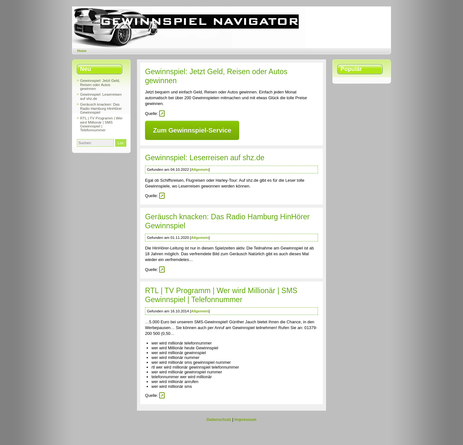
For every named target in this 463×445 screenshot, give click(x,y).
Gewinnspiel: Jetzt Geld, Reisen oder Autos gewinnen (100, 85)
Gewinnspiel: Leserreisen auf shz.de (204, 157)
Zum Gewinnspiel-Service (192, 130)
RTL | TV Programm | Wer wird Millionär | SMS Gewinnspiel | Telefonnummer (101, 124)
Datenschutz (219, 419)
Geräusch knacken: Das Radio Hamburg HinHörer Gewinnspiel (101, 108)
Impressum (245, 419)
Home (81, 51)
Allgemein (200, 169)
